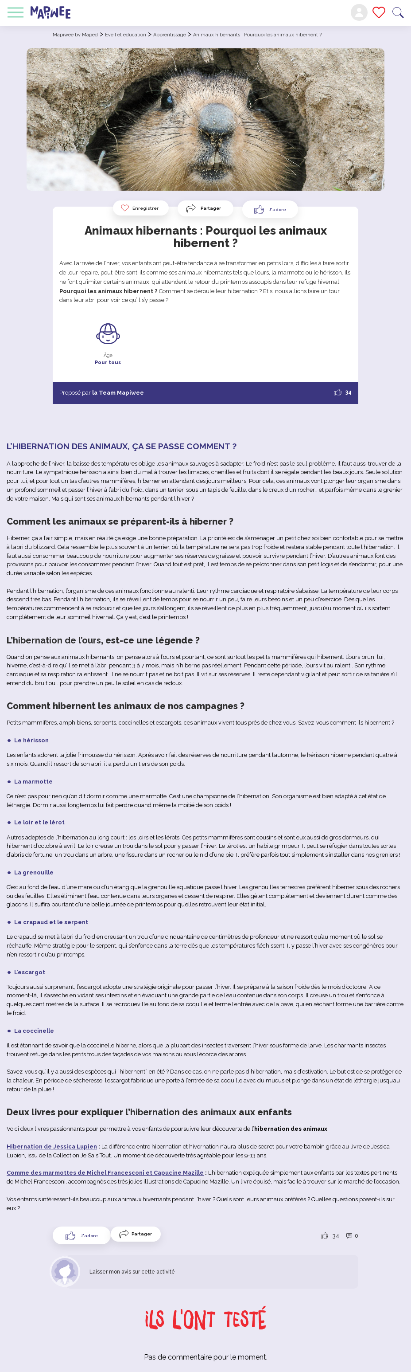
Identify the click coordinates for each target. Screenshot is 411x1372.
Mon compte (359, 12)
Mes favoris (378, 12)
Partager (211, 208)
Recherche (398, 12)
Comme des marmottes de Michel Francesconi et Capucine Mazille (105, 1172)
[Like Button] (270, 209)
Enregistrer (139, 208)
